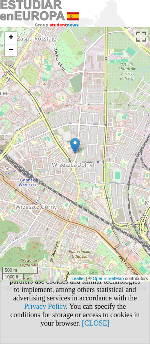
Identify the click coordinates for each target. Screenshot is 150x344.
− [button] (11, 50)
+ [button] (11, 38)
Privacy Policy (45, 306)
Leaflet (78, 278)
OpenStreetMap (108, 278)
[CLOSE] (96, 323)
